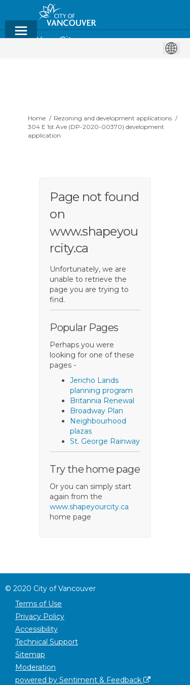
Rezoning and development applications (113, 118)
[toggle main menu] (21, 35)
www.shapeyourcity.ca (89, 506)
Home (37, 118)
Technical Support (46, 641)
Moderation (35, 667)
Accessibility (36, 629)
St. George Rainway (105, 441)
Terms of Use (38, 603)
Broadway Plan (96, 410)
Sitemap (30, 654)
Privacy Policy (39, 616)
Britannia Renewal (102, 400)
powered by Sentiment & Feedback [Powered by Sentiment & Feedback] (82, 679)
